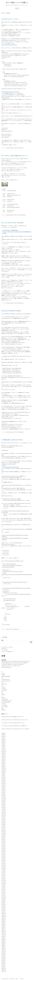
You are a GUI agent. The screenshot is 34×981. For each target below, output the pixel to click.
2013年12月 (4, 846)
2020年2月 (3, 765)
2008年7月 (3, 939)
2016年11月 (4, 798)
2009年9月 (3, 918)
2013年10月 (4, 849)
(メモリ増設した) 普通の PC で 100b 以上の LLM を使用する (13, 664)
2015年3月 (3, 825)
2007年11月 (4, 951)
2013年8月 (3, 852)
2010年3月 (3, 909)
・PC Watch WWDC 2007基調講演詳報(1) (10, 230)
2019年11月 (4, 769)
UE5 (2, 693)
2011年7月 (3, 887)
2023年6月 (3, 753)
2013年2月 (3, 862)
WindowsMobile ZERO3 (6, 702)
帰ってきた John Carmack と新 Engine (13, 223)
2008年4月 (3, 943)
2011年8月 (3, 886)
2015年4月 (3, 824)
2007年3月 (3, 963)
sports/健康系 (4, 690)
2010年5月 (3, 906)
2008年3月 (3, 945)
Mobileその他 (4, 683)
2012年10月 (4, 868)
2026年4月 (3, 733)
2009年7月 (3, 921)
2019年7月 (3, 772)
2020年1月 (3, 766)
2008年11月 (4, 933)
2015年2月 (3, 827)
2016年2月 (3, 810)
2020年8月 (3, 759)
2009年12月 (4, 913)
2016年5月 (3, 806)
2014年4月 (3, 840)
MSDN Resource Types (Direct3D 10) (9, 44)
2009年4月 (3, 925)
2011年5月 (3, 889)
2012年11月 (4, 866)
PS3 (2, 685)
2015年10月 (4, 815)
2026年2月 (3, 736)
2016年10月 (4, 799)
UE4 (2, 691)
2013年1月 (3, 863)
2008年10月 (4, 934)
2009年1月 (3, 930)
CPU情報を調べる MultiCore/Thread (12, 440)
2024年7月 (3, 745)
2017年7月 (3, 792)
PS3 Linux (3, 686)
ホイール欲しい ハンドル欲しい (17, 2)
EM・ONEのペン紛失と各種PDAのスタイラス (15, 155)
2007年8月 (3, 956)
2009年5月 (3, 924)
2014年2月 (3, 843)
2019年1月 (3, 781)
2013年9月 (3, 851)
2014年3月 (3, 842)
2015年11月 (4, 813)
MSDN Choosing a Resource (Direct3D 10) (10, 91)
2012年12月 (4, 865)
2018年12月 (4, 783)
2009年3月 (3, 927)
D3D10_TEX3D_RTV (5, 97)
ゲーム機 (3, 703)
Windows (8, 629)
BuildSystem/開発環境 (6, 676)
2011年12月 (4, 880)
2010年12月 (4, 896)
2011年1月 (3, 895)
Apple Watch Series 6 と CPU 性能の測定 (9, 716)
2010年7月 (3, 902)
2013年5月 (3, 857)
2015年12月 (4, 812)
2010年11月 (4, 898)
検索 (2, 640)
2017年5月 (3, 795)
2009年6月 (3, 922)
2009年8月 (3, 919)
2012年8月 (3, 871)
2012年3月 (3, 875)
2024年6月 (3, 746)
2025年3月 (3, 740)
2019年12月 (4, 768)
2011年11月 (4, 881)
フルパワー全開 (4, 650)
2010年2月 (3, 910)
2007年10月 (4, 952)
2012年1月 (3, 878)
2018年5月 (3, 787)
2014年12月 (4, 830)
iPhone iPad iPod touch (6, 680)
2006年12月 (4, 968)
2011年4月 (3, 890)
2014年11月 (4, 831)
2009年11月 (4, 915)
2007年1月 (3, 966)
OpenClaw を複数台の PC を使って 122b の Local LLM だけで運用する (15, 662)
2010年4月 (3, 907)
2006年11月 (4, 969)
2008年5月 (3, 942)
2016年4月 (3, 807)
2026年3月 (3, 734)
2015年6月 (3, 821)
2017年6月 (3, 793)
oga (25, 719)
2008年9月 (3, 936)
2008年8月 (3, 937)
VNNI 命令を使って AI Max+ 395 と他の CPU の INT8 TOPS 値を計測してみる (16, 661)
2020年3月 (3, 763)
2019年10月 (4, 771)
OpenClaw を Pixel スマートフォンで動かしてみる (11, 665)
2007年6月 (3, 959)
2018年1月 (3, 789)
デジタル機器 (4, 705)
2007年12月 (4, 949)
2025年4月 (3, 739)
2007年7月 (3, 957)
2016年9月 (3, 801)
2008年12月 (4, 931)
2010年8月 (3, 901)
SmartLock (4, 688)
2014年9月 (3, 834)
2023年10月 (4, 751)
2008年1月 (3, 948)
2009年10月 (4, 916)
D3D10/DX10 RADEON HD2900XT (11, 311)
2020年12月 (4, 756)
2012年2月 (3, 877)
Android (3, 673)
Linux (3, 682)
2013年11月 (4, 848)
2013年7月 (3, 854)
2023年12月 (4, 749)
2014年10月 (4, 833)
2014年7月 (3, 836)
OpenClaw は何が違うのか (6, 667)
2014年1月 (3, 845)
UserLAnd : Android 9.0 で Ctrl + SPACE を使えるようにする (13, 719)
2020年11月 (4, 757)
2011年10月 (4, 883)
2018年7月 (3, 784)
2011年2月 (3, 893)
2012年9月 (3, 869)
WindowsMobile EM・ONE (11, 214)
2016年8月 (3, 803)
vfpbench (3, 694)
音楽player (4, 709)
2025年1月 (3, 743)
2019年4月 (3, 777)
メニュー (17, 8)
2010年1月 (3, 912)
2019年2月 (3, 780)
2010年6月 (3, 904)
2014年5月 (3, 839)
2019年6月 (3, 774)
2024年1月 (3, 748)
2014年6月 (3, 837)
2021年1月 (3, 754)
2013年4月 (3, 859)
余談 (2, 708)
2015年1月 (3, 828)
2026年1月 (3, 737)
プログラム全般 (4, 706)
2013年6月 (3, 856)
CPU (2, 677)
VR (2, 696)
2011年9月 (3, 884)
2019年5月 (3, 775)
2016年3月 (3, 809)
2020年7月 (3, 760)
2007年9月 (3, 954)
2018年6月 (3, 786)
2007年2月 (3, 965)
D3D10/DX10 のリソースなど (10, 19)
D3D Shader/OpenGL (10, 147)
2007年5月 (3, 960)
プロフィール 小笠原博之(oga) (7, 651)
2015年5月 (3, 822)
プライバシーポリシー (5, 978)
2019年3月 (3, 778)
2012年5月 (3, 872)
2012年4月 (3, 874)
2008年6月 (3, 940)
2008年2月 (3, 946)
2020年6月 (3, 762)
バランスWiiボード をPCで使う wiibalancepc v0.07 (11, 722)
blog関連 (3, 674)
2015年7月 (3, 819)
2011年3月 (3, 892)
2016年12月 (4, 796)
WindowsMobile (5, 699)
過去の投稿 (4, 637)
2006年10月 (4, 971)
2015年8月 (3, 818)
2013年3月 (3, 860)
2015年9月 (3, 816)
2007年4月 (3, 962)
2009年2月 (3, 928)
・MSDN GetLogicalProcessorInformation (10, 467)
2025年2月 (3, 742)
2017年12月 (4, 790)
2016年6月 (3, 804)
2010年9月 (3, 899)
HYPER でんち (4, 648)
